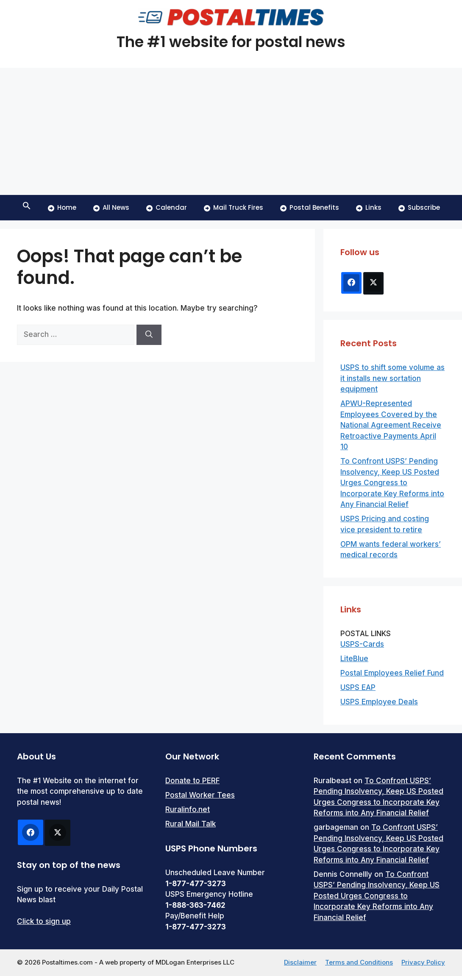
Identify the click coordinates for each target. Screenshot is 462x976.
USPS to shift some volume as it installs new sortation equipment (392, 378)
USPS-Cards (362, 644)
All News (111, 207)
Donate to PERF (192, 780)
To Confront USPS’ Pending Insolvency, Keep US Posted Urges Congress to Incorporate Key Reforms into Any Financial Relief (392, 483)
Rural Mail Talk (190, 824)
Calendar (166, 207)
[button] (26, 207)
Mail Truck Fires (233, 207)
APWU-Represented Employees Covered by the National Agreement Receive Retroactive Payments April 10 (390, 425)
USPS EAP (358, 687)
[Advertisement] (231, 131)
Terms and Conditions (359, 962)
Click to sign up (44, 921)
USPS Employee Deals (379, 702)
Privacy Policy (423, 962)
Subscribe (419, 207)
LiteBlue (354, 658)
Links (368, 207)
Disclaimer (300, 962)
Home (62, 207)
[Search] (148, 335)
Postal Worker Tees (200, 795)
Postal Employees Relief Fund (392, 673)
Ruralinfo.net (187, 809)
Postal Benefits (309, 207)
